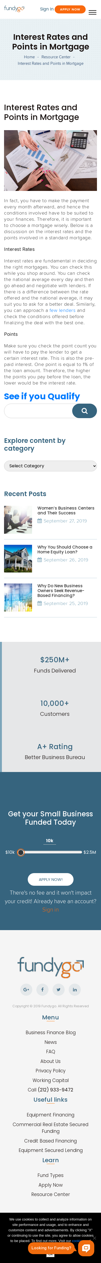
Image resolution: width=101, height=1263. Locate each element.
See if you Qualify (42, 396)
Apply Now (70, 9)
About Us (50, 1061)
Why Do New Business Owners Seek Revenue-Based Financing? (60, 590)
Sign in (50, 909)
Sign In (47, 9)
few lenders (63, 310)
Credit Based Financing (50, 1141)
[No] (94, 1238)
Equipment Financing (50, 1115)
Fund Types (50, 1175)
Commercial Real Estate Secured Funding (50, 1128)
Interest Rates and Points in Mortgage (50, 63)
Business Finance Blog (51, 1032)
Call (50, 1090)
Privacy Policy (50, 1071)
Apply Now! (50, 879)
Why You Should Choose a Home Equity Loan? (64, 549)
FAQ (50, 1051)
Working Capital (51, 1080)
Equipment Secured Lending (51, 1150)
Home (29, 57)
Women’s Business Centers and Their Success (66, 510)
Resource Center (56, 57)
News (50, 1042)
